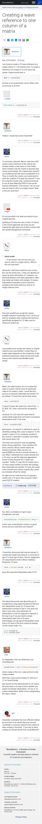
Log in (20, 115)
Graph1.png (22, 485)
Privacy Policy (21, 817)
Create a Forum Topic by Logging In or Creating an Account (20, 7)
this (9, 552)
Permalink (37, 117)
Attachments (7, 485)
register (26, 115)
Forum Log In (25, 2)
